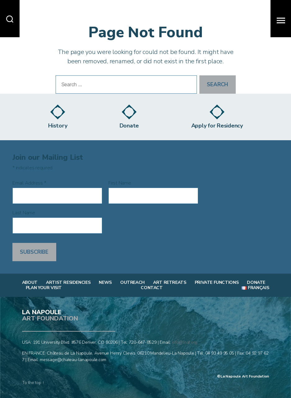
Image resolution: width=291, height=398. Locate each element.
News (105, 282)
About (30, 282)
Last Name (23, 213)
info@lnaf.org (184, 342)
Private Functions (217, 282)
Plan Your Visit (44, 288)
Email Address (29, 183)
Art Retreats (169, 282)
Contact (151, 288)
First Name (119, 183)
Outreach (132, 282)
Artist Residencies (68, 282)
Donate (256, 282)
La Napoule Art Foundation (245, 376)
